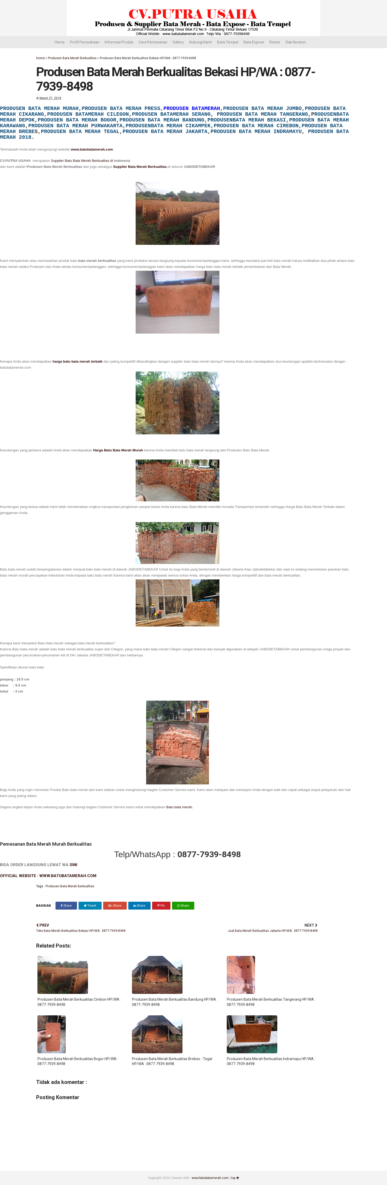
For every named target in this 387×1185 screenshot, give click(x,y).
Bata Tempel (227, 42)
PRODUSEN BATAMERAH (191, 109)
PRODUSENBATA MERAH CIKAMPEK (168, 126)
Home (60, 42)
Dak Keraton (296, 42)
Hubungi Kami (200, 42)
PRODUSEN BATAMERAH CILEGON (88, 114)
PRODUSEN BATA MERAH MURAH (39, 109)
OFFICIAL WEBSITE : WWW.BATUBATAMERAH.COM (48, 875)
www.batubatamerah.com (92, 149)
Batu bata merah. (179, 807)
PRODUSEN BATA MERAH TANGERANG (262, 114)
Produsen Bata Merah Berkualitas (72, 58)
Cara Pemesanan (153, 42)
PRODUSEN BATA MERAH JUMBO (262, 109)
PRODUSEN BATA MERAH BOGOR (77, 120)
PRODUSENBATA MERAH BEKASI (246, 120)
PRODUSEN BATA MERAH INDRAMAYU (256, 132)
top (235, 1178)
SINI (73, 864)
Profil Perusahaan (84, 42)
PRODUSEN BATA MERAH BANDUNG (161, 120)
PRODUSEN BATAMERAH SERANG (171, 114)
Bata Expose (254, 42)
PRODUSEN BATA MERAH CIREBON (256, 126)
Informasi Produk (119, 42)
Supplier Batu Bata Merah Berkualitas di (82, 161)
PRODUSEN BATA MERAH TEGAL (80, 132)
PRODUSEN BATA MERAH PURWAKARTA (75, 126)
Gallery (178, 42)
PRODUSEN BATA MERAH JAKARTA (165, 132)
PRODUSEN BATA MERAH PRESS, (122, 109)
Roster (274, 42)
